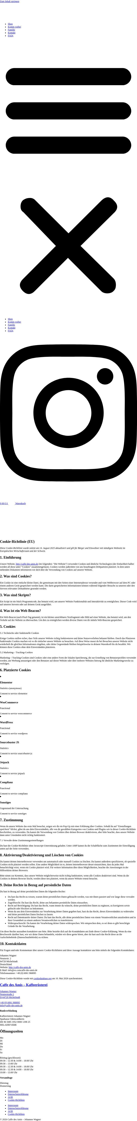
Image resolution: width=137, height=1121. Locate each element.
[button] (68, 177)
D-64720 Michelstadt (10, 997)
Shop (10, 24)
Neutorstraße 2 (7, 994)
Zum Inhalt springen (9, 1)
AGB (10, 1097)
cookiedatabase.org (42, 978)
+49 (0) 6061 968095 (10, 1002)
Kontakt (11, 32)
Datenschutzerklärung (18, 1094)
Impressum (13, 1091)
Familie (11, 29)
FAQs (10, 35)
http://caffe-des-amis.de (27, 564)
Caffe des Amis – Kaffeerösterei (24, 985)
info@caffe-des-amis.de (11, 1005)
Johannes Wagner (8, 991)
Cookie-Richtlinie (16, 1100)
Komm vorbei (14, 26)
